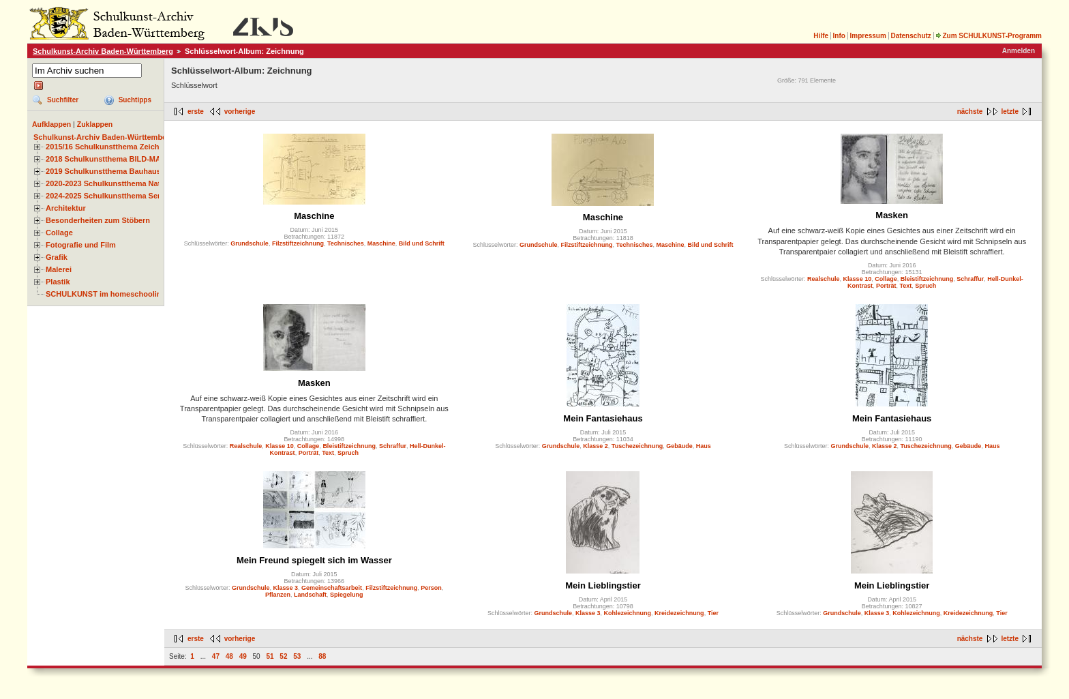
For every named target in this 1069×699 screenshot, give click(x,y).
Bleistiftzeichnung (927, 279)
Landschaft (310, 594)
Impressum (867, 36)
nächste (970, 111)
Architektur (66, 208)
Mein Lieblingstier (603, 585)
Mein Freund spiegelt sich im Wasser (314, 560)
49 (243, 656)
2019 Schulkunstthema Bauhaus (103, 171)
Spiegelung (346, 594)
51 (269, 656)
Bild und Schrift (422, 243)
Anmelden (1018, 51)
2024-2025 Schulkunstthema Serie (106, 196)
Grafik (56, 257)
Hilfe (820, 36)
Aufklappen (51, 124)
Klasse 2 (595, 446)
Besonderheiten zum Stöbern (98, 220)
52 (283, 656)
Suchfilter (62, 100)
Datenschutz (910, 36)
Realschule (823, 279)
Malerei (59, 269)
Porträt (886, 285)
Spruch (925, 285)
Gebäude (679, 446)
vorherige (240, 111)
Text (906, 285)
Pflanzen (277, 594)
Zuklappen (95, 124)
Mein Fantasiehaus (602, 418)
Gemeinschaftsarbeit (331, 587)
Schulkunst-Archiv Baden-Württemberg (103, 51)
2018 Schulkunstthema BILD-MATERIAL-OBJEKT (133, 159)
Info (839, 36)
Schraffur (970, 279)
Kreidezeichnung (679, 613)
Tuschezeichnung (637, 446)
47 (216, 656)
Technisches (345, 243)
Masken (891, 215)
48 (229, 656)
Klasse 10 (857, 279)
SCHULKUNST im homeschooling (106, 294)
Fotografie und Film (81, 245)
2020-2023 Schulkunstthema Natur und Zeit (122, 183)
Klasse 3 (286, 587)
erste (195, 111)
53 (297, 656)
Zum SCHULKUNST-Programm (988, 36)
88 (322, 656)
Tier (713, 613)
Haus (703, 446)
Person (431, 587)
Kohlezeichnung (628, 613)
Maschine (314, 216)
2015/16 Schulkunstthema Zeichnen (109, 147)
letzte (1010, 111)
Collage (59, 232)
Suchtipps (135, 100)
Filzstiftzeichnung (298, 243)
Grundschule (249, 243)
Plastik (58, 282)
